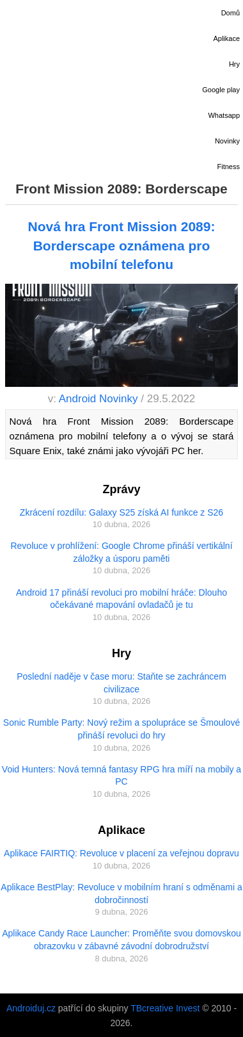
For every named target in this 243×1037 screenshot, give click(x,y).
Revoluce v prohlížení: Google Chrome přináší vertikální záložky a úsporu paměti (121, 552)
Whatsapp (224, 115)
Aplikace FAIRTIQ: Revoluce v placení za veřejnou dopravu (121, 853)
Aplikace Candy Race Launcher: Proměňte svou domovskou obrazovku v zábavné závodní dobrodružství (121, 939)
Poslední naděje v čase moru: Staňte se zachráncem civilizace (121, 682)
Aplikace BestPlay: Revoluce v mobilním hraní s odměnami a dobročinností (121, 893)
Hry (234, 64)
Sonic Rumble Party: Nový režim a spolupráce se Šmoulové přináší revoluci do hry (121, 728)
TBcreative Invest (165, 1008)
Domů (230, 13)
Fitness (228, 166)
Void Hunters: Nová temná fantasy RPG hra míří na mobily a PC (121, 775)
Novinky (227, 141)
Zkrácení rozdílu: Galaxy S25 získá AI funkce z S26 (121, 512)
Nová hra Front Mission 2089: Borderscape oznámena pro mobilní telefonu (122, 245)
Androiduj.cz (31, 1008)
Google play (221, 90)
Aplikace (226, 38)
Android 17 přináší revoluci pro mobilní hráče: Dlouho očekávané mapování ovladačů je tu (121, 598)
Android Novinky (98, 399)
